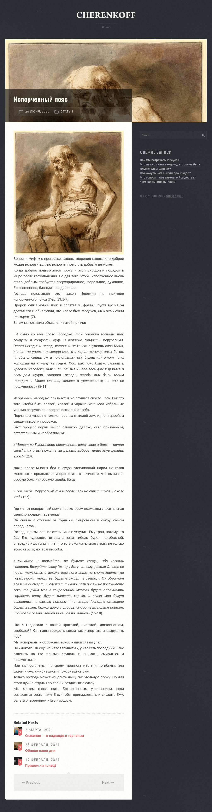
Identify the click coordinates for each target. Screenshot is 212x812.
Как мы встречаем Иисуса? (159, 160)
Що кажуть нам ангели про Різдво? (165, 173)
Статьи (67, 111)
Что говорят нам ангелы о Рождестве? (168, 177)
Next (106, 782)
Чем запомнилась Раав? (157, 182)
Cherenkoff (174, 195)
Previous (33, 782)
